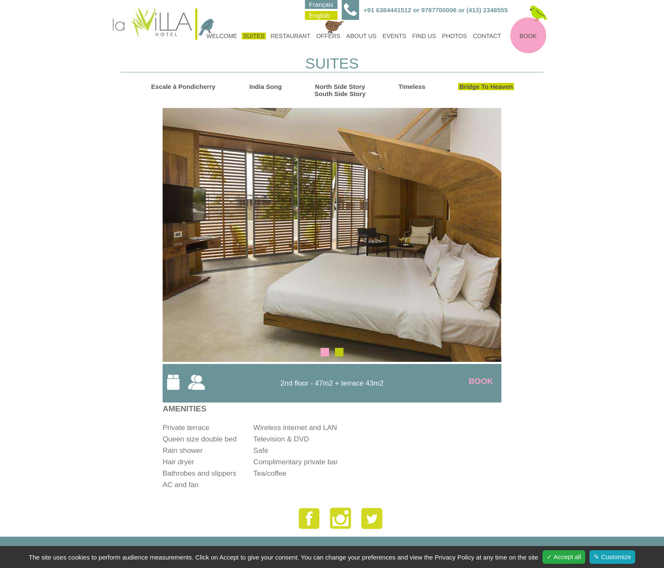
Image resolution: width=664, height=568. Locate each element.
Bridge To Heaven (486, 86)
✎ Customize (612, 556)
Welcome (221, 36)
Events (394, 36)
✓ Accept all (564, 556)
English (319, 15)
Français (321, 4)
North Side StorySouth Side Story (340, 90)
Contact (487, 36)
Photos (454, 36)
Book (528, 36)
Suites (254, 36)
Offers (329, 36)
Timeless (412, 86)
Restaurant (290, 36)
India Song (265, 86)
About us (361, 36)
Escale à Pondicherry (183, 86)
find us (424, 36)
